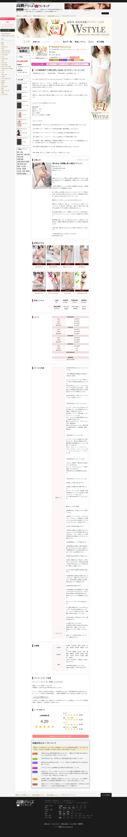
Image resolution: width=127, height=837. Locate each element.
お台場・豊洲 (4, 64)
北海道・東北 (5, 35)
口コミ (91, 42)
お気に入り (47, 824)
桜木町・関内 (4, 86)
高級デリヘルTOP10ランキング (43, 1)
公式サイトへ (40, 58)
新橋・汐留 (4, 62)
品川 (3, 56)
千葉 (2, 92)
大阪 (60, 813)
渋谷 (3, 44)
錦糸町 (3, 76)
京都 (64, 813)
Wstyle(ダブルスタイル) (61, 47)
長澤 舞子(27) (39, 293)
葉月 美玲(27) (39, 267)
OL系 (24, 171)
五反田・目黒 (4, 58)
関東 (3, 33)
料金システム (80, 42)
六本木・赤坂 (4, 54)
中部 (9, 33)
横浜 (3, 84)
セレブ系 (23, 166)
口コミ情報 (75, 57)
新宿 (3, 48)
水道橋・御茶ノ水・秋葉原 (7, 68)
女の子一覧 (67, 42)
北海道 (61, 806)
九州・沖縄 (11, 35)
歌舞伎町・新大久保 (6, 50)
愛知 (60, 811)
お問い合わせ (65, 824)
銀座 (3, 60)
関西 (6, 33)
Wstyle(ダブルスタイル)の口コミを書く (60, 736)
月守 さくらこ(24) (53, 293)
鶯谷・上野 (4, 74)
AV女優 (24, 168)
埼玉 (2, 88)
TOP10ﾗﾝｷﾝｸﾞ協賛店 (21, 173)
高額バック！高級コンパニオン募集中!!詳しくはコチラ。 (66, 64)
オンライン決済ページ (41, 697)
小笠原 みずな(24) (82, 293)
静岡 (68, 811)
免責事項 (80, 824)
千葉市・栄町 (4, 94)
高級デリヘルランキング (66, 826)
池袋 (3, 70)
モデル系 (19, 171)
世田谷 (3, 80)
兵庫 (68, 813)
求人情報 (100, 42)
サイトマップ (56, 824)
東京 (2, 42)
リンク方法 (73, 824)
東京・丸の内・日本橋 (6, 66)
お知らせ (36, 42)
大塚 (3, 72)
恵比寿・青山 (4, 46)
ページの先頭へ (106, 795)
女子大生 (19, 168)
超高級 (27, 171)
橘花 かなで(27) (67, 267)
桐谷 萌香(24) (53, 267)
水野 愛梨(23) (82, 267)
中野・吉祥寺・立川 (6, 78)
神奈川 (3, 82)
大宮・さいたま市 (5, 90)
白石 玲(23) (67, 293)
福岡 (60, 817)
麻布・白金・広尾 (5, 52)
